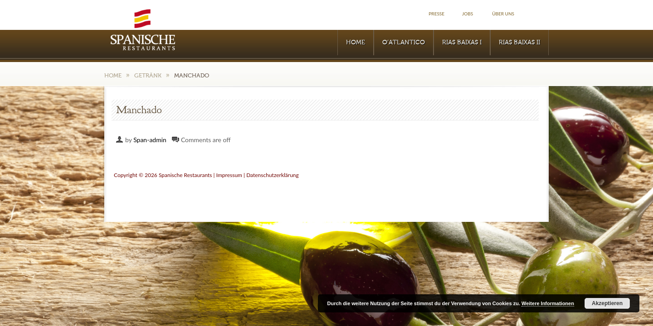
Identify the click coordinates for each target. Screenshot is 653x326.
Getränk (147, 75)
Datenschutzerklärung (272, 175)
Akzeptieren (607, 303)
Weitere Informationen (547, 303)
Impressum (229, 175)
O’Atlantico (403, 42)
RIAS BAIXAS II (519, 42)
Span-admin (149, 140)
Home (355, 42)
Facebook (539, 14)
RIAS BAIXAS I (462, 42)
